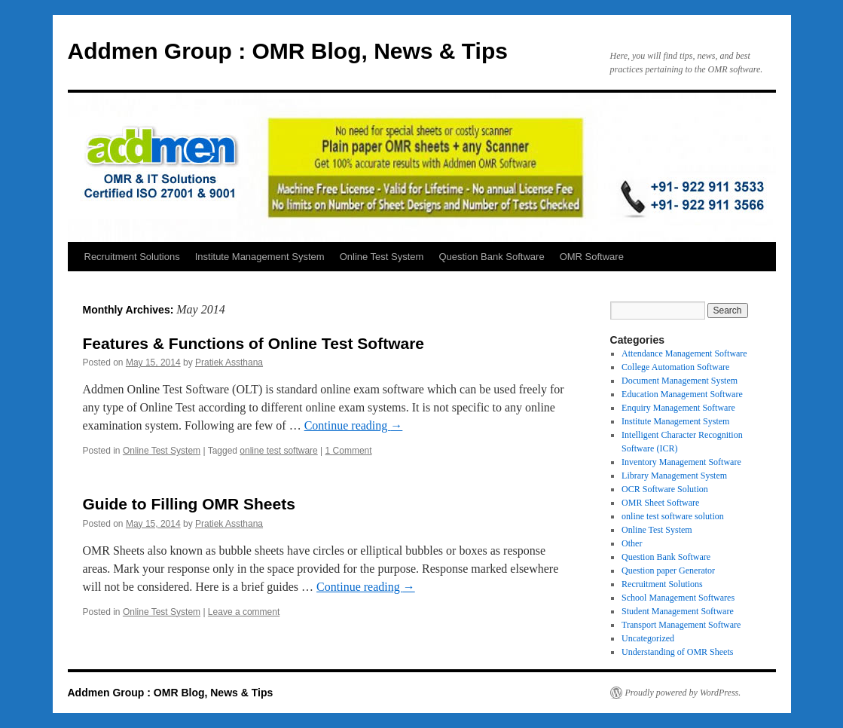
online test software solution (673, 516)
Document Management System (680, 380)
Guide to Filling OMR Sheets (189, 503)
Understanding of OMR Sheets (677, 652)
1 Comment (348, 450)
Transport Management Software (681, 624)
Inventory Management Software (681, 462)
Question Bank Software (491, 256)
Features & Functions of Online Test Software (254, 343)
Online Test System (382, 256)
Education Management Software (682, 394)
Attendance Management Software (684, 353)
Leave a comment (243, 612)
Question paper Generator (668, 570)
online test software (278, 450)
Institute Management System (260, 256)
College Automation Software (675, 367)
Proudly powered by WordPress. (683, 692)
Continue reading (353, 425)
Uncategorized (648, 638)
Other (632, 543)
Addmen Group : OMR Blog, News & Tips (288, 50)
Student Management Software (678, 611)
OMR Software (592, 256)
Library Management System (674, 475)
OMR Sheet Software (660, 502)
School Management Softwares (678, 597)
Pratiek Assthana (229, 362)
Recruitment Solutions (132, 256)
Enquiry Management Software (678, 407)
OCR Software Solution (665, 489)
